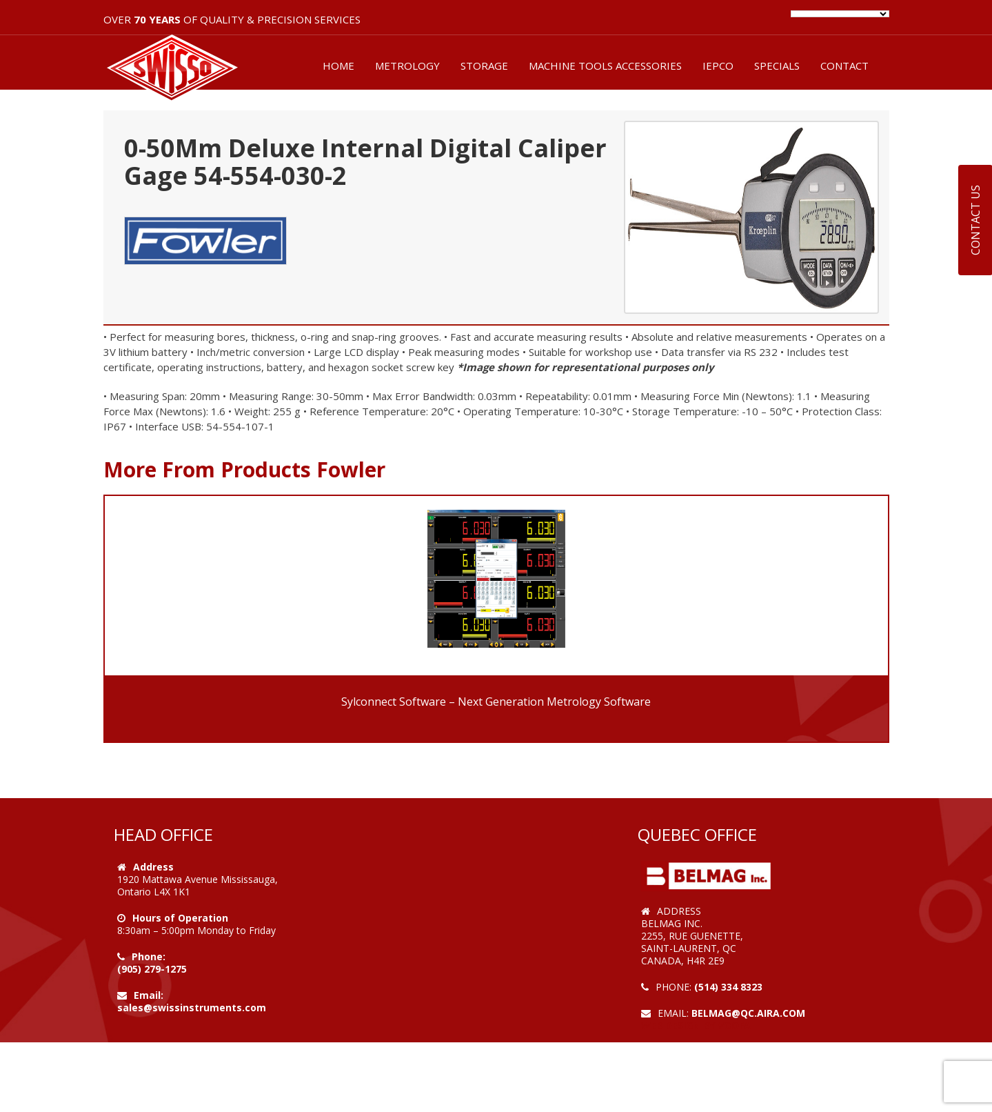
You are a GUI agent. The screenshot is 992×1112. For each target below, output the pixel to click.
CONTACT (844, 65)
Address (153, 866)
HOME (338, 65)
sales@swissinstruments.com (191, 1007)
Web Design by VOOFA (696, 1025)
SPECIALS (777, 65)
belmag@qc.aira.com (748, 1013)
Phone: (148, 956)
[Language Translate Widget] (840, 13)
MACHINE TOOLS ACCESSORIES (605, 65)
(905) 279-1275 (152, 968)
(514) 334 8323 (728, 986)
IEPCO (717, 65)
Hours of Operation (180, 917)
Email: (148, 995)
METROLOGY (407, 65)
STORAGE (484, 65)
